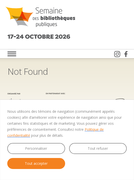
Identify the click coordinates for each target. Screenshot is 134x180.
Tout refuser (98, 148)
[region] (67, 140)
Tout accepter (36, 163)
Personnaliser (36, 148)
